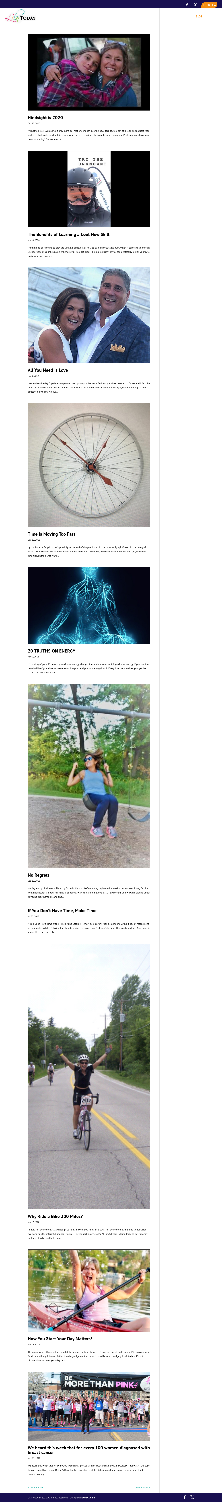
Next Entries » (143, 1487)
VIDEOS (187, 16)
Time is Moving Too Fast (51, 534)
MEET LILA (153, 16)
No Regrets (38, 875)
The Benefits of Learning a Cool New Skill (68, 234)
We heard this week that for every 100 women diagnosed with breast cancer (89, 1450)
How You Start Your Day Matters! (60, 1338)
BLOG (199, 16)
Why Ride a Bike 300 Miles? (55, 1216)
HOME (139, 16)
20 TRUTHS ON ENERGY (51, 651)
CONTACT (211, 16)
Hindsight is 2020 (45, 117)
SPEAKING (169, 16)
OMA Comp (89, 1497)
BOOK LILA (209, 5)
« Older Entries (35, 1487)
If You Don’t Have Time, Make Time (62, 910)
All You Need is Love (48, 370)
